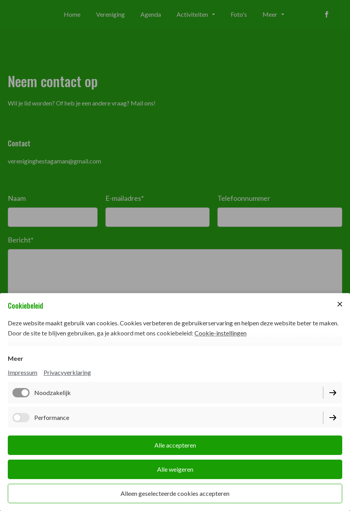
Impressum (22, 372)
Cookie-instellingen (220, 333)
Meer (15, 358)
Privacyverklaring (67, 372)
